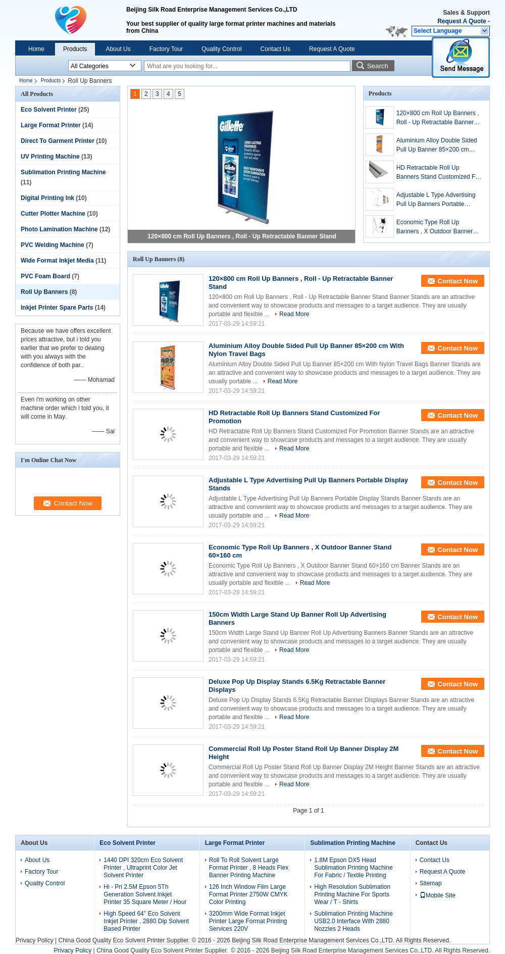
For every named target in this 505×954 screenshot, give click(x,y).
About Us (118, 49)
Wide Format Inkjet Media (57, 260)
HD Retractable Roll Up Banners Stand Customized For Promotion (438, 172)
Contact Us (275, 49)
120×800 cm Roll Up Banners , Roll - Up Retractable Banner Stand (241, 236)
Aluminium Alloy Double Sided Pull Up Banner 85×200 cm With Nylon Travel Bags (436, 145)
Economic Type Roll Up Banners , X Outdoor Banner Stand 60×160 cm (434, 227)
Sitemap (431, 883)
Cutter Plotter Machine (53, 213)
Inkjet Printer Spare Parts (57, 307)
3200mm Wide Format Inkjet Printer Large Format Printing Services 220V (248, 921)
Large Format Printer (51, 125)
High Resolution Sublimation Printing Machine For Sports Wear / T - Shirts (352, 894)
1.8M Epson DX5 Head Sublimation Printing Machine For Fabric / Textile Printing (353, 868)
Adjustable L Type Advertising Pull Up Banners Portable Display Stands (436, 200)
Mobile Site (438, 895)
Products (75, 49)
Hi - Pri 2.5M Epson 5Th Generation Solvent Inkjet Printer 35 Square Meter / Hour (145, 894)
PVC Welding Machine (52, 244)
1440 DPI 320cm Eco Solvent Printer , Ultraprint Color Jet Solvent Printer (143, 868)
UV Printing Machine (50, 156)
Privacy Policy (35, 940)
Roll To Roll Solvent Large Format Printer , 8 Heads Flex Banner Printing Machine (248, 868)
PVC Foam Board (45, 276)
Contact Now (458, 281)
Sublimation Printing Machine (63, 172)
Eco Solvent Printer (49, 109)
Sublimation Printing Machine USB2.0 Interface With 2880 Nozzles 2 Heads (353, 921)
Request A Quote (461, 21)
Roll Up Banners (44, 291)
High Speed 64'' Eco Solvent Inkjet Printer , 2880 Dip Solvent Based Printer (146, 921)
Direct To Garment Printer (57, 140)
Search (377, 66)
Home (36, 49)
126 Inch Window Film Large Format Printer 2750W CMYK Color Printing (248, 894)
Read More (294, 314)
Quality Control (221, 49)
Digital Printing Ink (47, 198)
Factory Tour (166, 49)
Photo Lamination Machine (59, 229)
